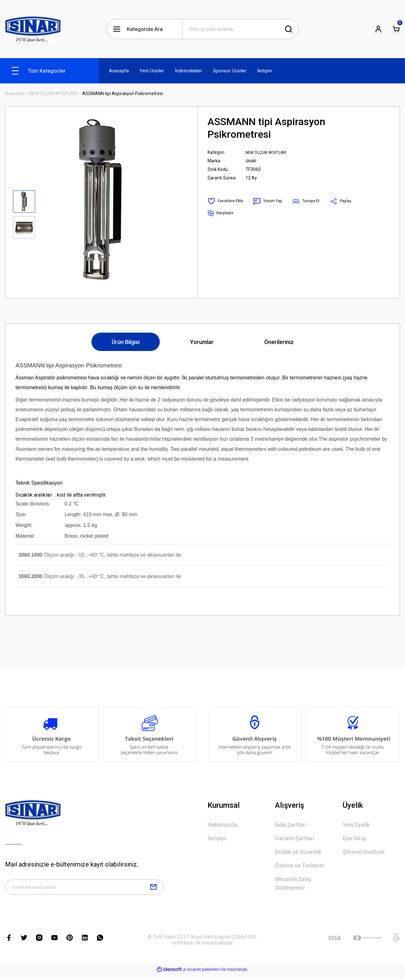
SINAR (252, 160)
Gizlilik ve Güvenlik (298, 852)
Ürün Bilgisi (126, 342)
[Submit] (153, 889)
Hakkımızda (222, 824)
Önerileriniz (279, 342)
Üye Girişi (354, 838)
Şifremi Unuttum (363, 852)
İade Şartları (290, 824)
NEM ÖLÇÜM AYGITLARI (269, 152)
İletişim (217, 838)
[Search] (240, 29)
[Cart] (396, 29)
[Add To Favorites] (227, 201)
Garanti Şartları (294, 838)
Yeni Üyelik (356, 824)
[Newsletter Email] (84, 889)
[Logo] (33, 29)
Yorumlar (202, 342)
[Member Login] (378, 29)
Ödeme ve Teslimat (299, 865)
